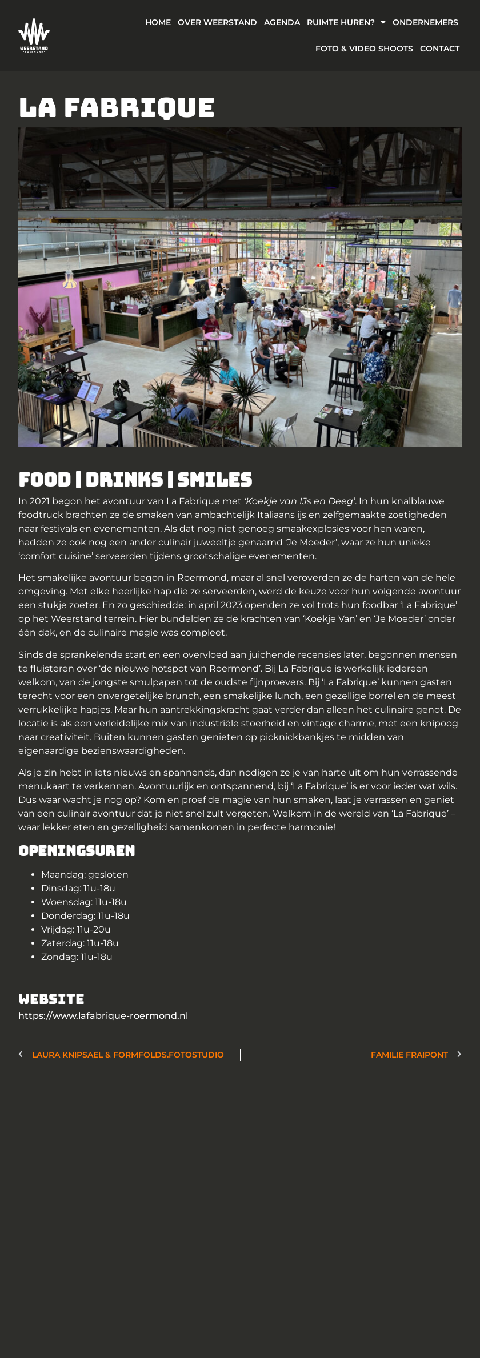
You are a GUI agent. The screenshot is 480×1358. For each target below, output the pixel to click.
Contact (439, 48)
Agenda (282, 22)
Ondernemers (425, 22)
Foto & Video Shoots (364, 48)
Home (158, 22)
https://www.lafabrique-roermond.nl (103, 1015)
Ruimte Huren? (346, 22)
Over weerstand (217, 22)
